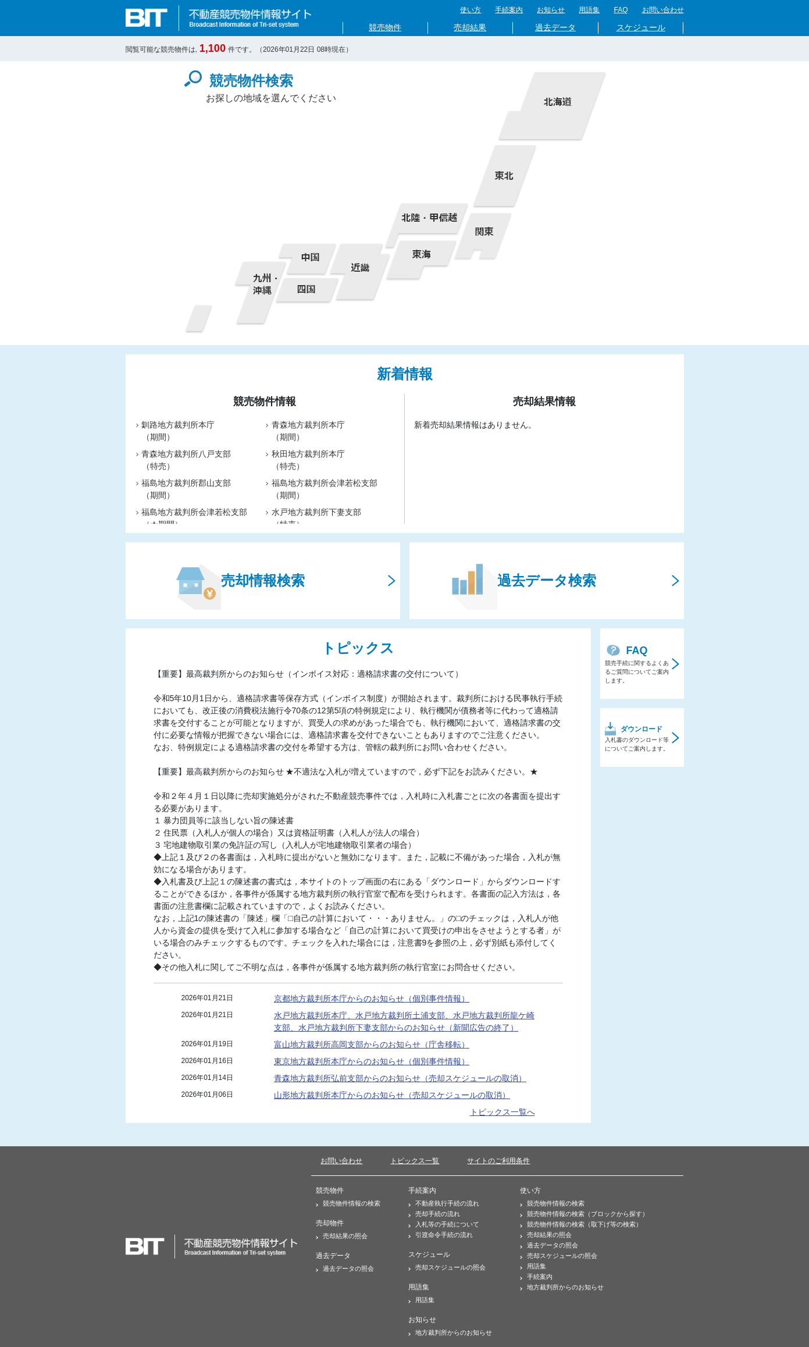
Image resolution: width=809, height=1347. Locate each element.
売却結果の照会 (342, 1235)
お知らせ (551, 10)
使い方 (470, 10)
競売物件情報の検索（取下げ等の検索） (581, 1224)
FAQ (621, 10)
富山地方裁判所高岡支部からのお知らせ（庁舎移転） (371, 1044)
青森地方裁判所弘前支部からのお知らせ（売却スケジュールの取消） (400, 1078)
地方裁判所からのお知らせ (450, 1332)
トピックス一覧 (414, 1161)
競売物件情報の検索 (348, 1203)
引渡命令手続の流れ (440, 1234)
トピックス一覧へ (502, 1112)
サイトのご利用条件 (498, 1161)
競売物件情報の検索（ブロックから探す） (584, 1213)
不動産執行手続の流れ (443, 1203)
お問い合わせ (663, 10)
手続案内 (509, 10)
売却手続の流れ (434, 1213)
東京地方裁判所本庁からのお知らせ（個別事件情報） (371, 1061)
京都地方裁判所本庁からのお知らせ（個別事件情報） (371, 998)
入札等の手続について (443, 1224)
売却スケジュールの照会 (447, 1267)
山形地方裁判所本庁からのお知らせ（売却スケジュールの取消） (392, 1095)
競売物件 (385, 27)
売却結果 (470, 27)
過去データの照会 (345, 1268)
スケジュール (640, 27)
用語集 (589, 10)
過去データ (555, 27)
